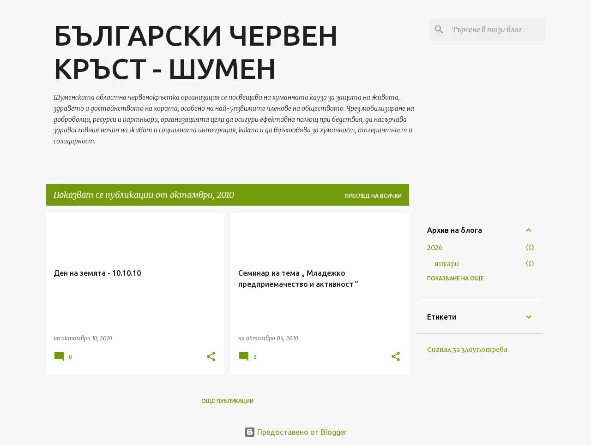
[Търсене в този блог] (496, 29)
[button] (211, 357)
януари (446, 264)
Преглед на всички (373, 196)
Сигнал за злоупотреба (467, 349)
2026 (435, 247)
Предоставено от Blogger (295, 432)
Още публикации (227, 401)
